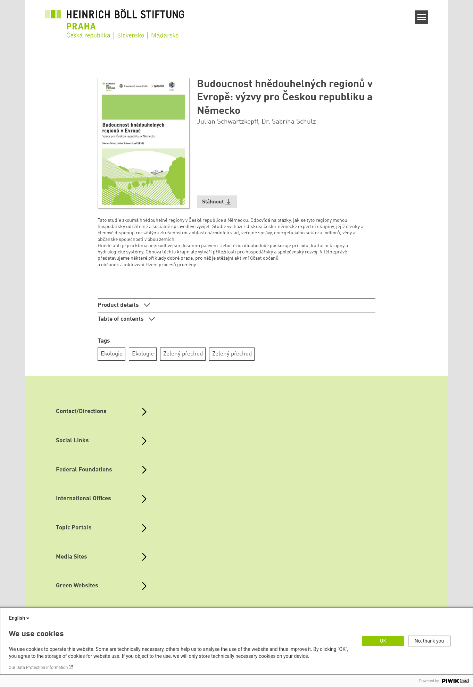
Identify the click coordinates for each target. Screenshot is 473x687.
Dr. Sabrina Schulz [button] (289, 122)
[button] (217, 201)
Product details (119, 305)
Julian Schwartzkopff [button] (227, 122)
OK (383, 641)
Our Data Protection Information (38, 667)
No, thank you (429, 641)
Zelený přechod (183, 354)
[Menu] (422, 17)
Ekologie (112, 354)
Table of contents (121, 319)
